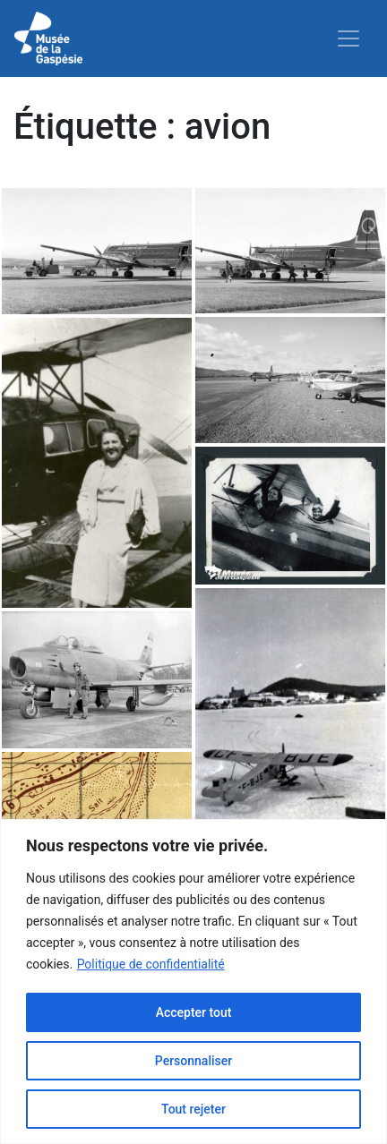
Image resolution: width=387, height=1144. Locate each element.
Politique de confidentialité (151, 964)
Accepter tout (194, 1012)
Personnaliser (193, 1061)
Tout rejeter (193, 1109)
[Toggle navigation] (348, 38)
